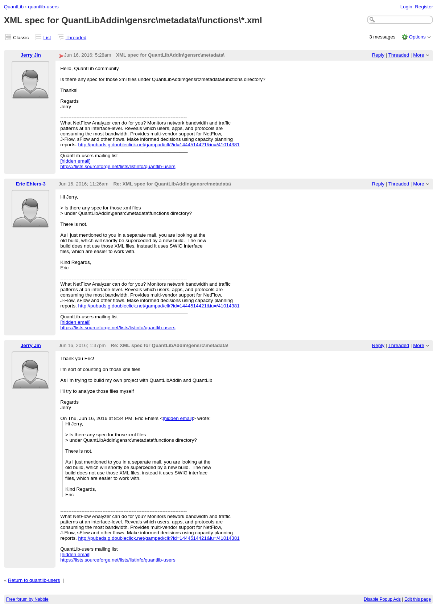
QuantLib (14, 6)
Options (417, 37)
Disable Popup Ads (382, 599)
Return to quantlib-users (34, 580)
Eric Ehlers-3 (31, 184)
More (418, 55)
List (47, 37)
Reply (378, 55)
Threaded (76, 37)
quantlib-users (43, 6)
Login (406, 6)
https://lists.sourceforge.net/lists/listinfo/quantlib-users (117, 166)
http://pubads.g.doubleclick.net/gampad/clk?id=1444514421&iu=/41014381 (158, 144)
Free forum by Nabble (27, 599)
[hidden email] (75, 161)
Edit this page (417, 599)
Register (424, 6)
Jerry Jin (31, 55)
